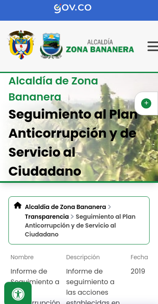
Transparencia (47, 216)
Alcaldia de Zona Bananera (65, 207)
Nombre (22, 257)
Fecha (139, 257)
